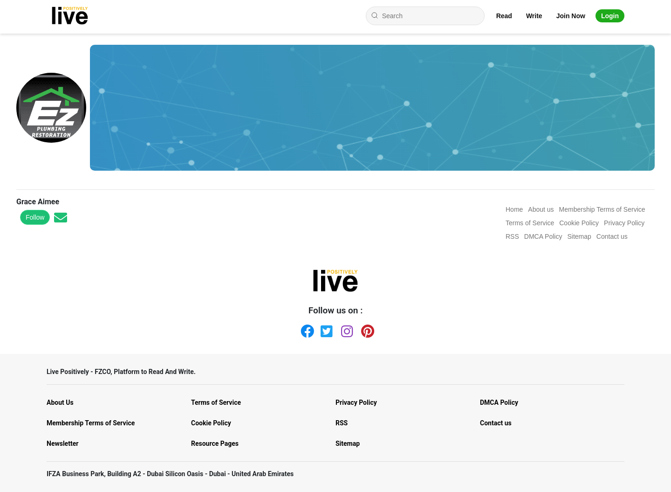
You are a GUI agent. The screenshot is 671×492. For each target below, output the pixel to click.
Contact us (496, 423)
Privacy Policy (356, 402)
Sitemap (348, 443)
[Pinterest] (365, 329)
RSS (342, 423)
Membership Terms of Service (91, 423)
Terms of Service (216, 402)
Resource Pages (215, 443)
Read (504, 16)
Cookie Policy (211, 423)
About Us (60, 402)
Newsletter (62, 443)
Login (610, 16)
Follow (35, 217)
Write (534, 16)
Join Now (570, 16)
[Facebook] (305, 329)
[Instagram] (345, 329)
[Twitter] (325, 329)
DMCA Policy (499, 402)
